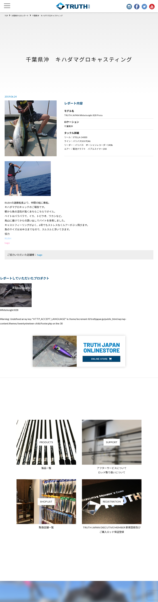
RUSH (8, 238)
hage (7, 242)
